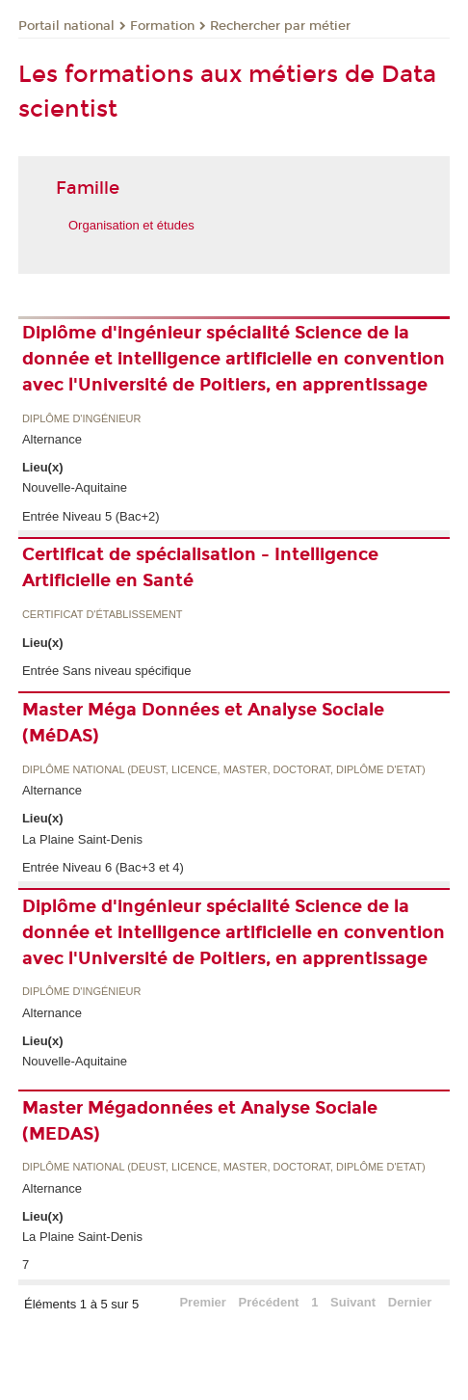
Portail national (66, 26)
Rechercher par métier (280, 26)
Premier (202, 1302)
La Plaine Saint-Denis (82, 839)
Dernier (410, 1302)
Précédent (269, 1302)
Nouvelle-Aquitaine (74, 487)
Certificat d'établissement (102, 614)
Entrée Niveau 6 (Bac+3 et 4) (103, 867)
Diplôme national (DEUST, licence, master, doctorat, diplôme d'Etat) (224, 769)
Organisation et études (131, 225)
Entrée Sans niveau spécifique (107, 670)
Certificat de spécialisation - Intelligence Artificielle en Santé (200, 567)
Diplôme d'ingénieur (82, 419)
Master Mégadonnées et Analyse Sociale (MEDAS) (199, 1120)
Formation (162, 26)
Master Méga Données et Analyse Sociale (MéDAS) (203, 722)
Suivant (353, 1302)
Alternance (52, 439)
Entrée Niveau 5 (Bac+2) (91, 516)
